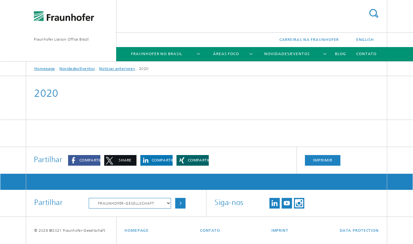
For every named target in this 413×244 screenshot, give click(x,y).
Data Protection (359, 230)
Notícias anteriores (117, 68)
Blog (340, 54)
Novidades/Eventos (286, 54)
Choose (180, 203)
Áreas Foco (226, 54)
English (365, 39)
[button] (84, 160)
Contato (366, 54)
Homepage (44, 68)
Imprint (279, 230)
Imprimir (322, 160)
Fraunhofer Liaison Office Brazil (61, 39)
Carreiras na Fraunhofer (309, 39)
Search (373, 13)
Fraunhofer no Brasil (156, 54)
